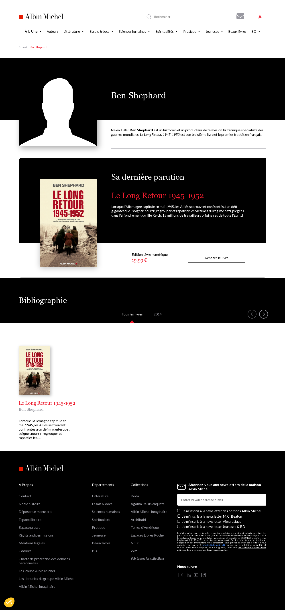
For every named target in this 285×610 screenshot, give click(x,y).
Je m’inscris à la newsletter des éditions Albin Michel (221, 511)
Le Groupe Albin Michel (37, 571)
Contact (25, 496)
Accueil (23, 47)
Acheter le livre (216, 258)
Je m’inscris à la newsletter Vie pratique (211, 521)
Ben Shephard (31, 409)
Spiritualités (101, 519)
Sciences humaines (106, 511)
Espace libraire (30, 519)
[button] (9, 602)
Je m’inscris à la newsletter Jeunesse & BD (213, 526)
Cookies (25, 551)
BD (94, 551)
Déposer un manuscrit (35, 511)
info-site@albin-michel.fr (214, 545)
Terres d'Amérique (145, 527)
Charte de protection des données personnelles (44, 561)
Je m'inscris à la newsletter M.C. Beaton (212, 516)
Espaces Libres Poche (147, 535)
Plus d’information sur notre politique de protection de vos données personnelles (221, 548)
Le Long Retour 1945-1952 (157, 195)
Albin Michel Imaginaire (37, 586)
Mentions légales (32, 543)
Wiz (134, 551)
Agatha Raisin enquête (148, 504)
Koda (135, 496)
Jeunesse (99, 535)
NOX (135, 543)
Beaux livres (101, 543)
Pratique (98, 527)
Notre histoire (29, 504)
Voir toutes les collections (148, 558)
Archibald (138, 519)
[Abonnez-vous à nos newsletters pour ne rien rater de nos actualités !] (238, 16)
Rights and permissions (36, 535)
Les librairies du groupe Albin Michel (46, 578)
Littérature (100, 496)
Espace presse (29, 527)
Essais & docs (102, 504)
